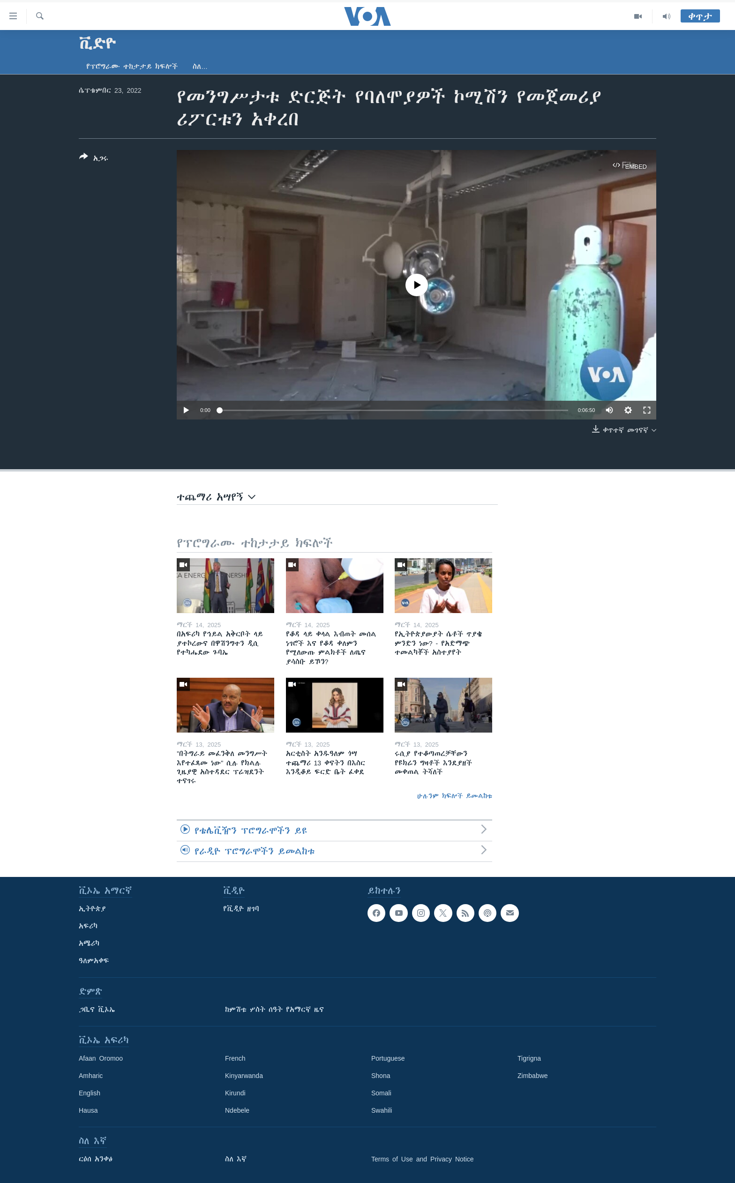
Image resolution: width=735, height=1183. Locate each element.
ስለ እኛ (236, 1159)
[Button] (93, 159)
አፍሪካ (88, 926)
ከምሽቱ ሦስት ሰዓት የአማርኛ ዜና (274, 1009)
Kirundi (235, 1093)
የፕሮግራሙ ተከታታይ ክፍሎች (132, 66)
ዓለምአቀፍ (94, 961)
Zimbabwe (533, 1075)
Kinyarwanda (244, 1075)
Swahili (381, 1110)
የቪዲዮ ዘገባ (241, 909)
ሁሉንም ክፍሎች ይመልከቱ (454, 796)
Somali (381, 1093)
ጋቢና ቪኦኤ (97, 1009)
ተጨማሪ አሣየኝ (216, 497)
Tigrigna (529, 1058)
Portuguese (388, 1058)
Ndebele (237, 1110)
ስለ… (200, 66)
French (235, 1058)
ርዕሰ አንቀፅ (95, 1159)
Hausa (88, 1110)
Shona (380, 1075)
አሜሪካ (89, 943)
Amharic (91, 1075)
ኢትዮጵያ (92, 909)
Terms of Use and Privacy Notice (422, 1159)
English (89, 1093)
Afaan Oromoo (101, 1058)
